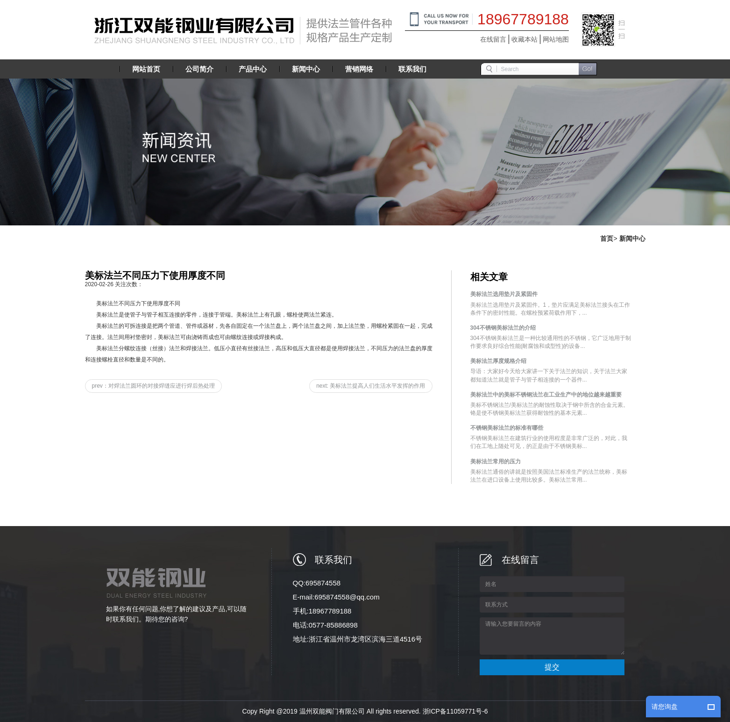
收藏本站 (524, 39)
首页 (606, 238)
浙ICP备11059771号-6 (455, 711)
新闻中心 (632, 238)
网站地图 (556, 39)
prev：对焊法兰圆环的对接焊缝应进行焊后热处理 (153, 386)
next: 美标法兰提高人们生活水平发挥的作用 (370, 386)
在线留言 (493, 39)
